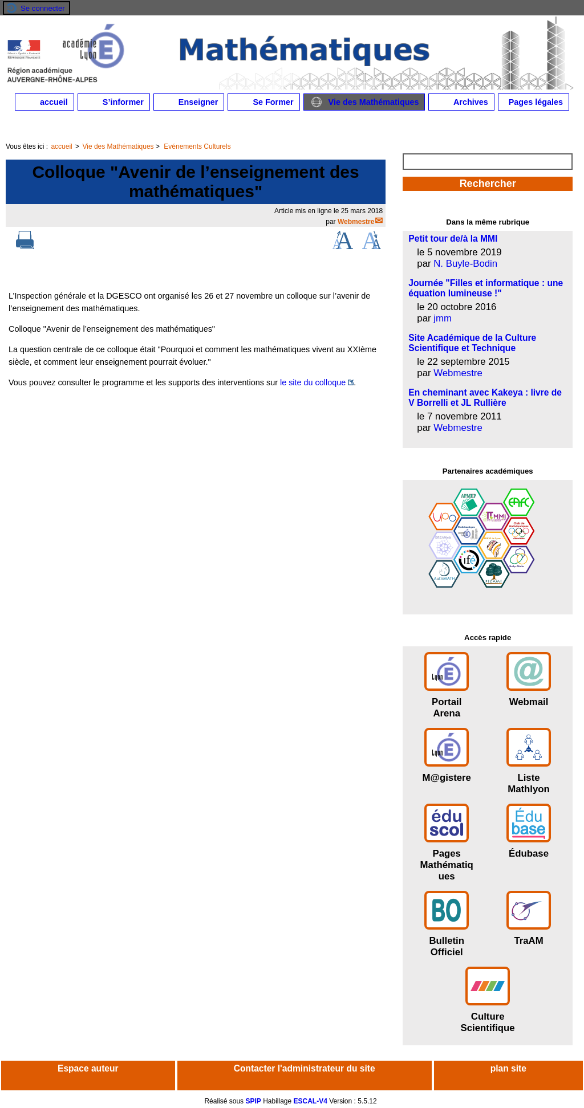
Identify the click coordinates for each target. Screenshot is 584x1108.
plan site (508, 1068)
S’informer (114, 102)
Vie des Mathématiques (364, 102)
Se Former (263, 102)
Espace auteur (88, 1068)
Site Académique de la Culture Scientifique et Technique (472, 343)
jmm (442, 318)
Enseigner (189, 102)
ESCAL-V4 (310, 1101)
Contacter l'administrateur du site (304, 1068)
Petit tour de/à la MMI (452, 238)
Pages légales (533, 102)
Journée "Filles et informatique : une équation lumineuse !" (485, 288)
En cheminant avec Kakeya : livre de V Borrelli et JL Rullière (485, 398)
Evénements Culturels (197, 146)
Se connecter (43, 8)
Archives (461, 102)
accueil (44, 102)
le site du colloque (313, 382)
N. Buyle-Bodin (465, 263)
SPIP (253, 1101)
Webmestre (356, 222)
